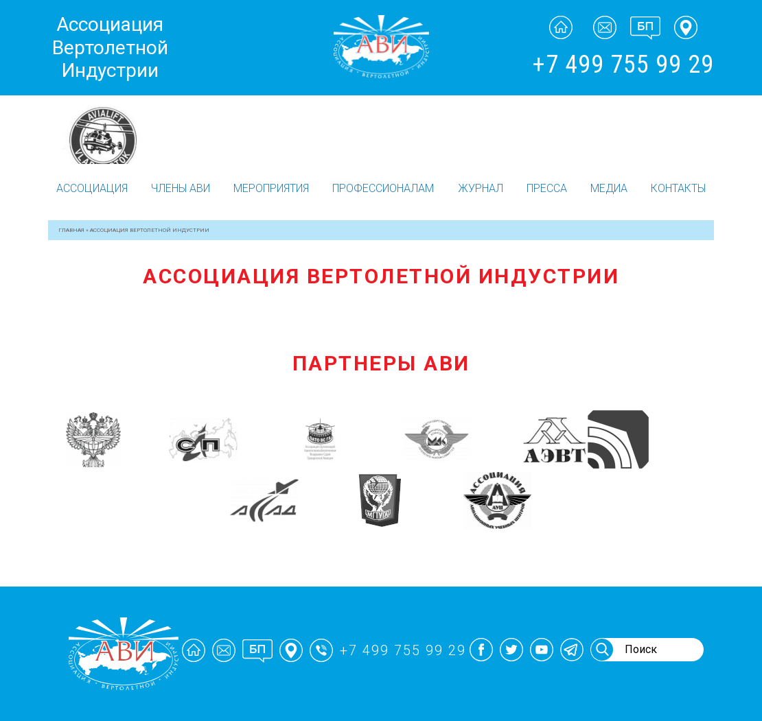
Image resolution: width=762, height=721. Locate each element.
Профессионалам (383, 188)
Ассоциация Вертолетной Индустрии (110, 47)
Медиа (608, 188)
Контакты (678, 188)
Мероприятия (271, 188)
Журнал (480, 188)
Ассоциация (92, 188)
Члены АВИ (180, 188)
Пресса (547, 188)
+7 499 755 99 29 (623, 64)
